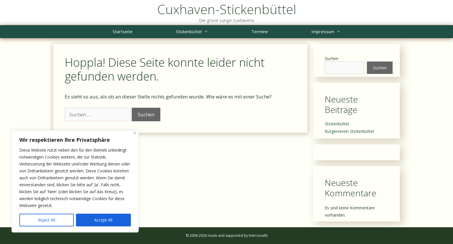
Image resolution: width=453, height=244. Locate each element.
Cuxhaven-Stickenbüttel (226, 9)
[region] (75, 181)
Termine (259, 31)
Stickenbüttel (203, 31)
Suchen (331, 58)
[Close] (134, 133)
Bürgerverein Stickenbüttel (349, 131)
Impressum (336, 31)
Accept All (103, 220)
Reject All (46, 220)
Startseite (123, 31)
